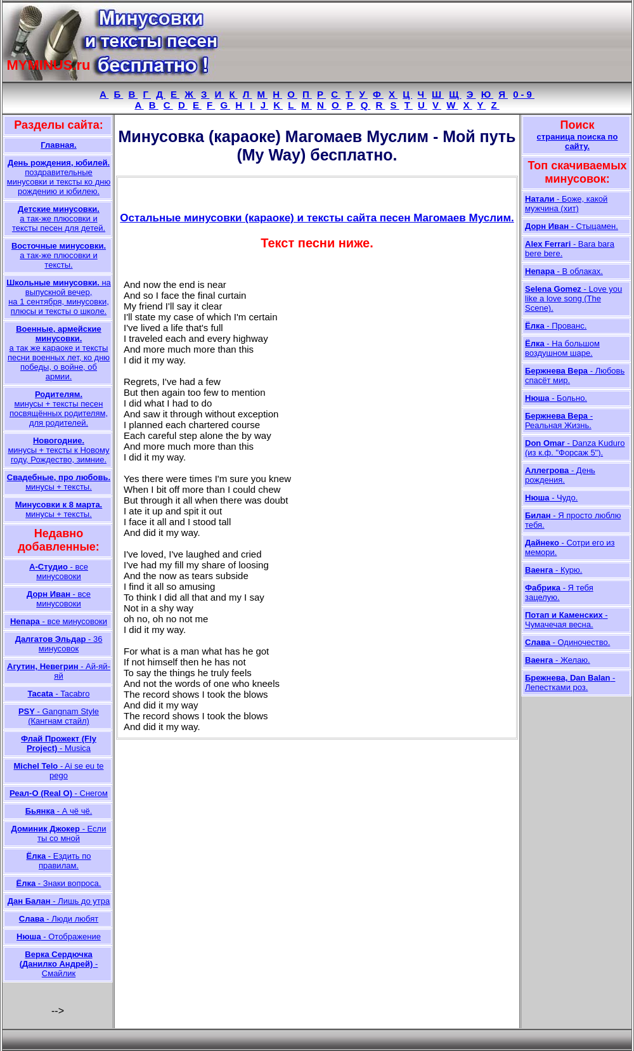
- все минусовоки (58, 571)
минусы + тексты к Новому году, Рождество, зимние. (58, 450)
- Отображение (58, 936)
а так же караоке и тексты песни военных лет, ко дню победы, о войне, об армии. (59, 352)
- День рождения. (560, 475)
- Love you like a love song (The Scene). (573, 298)
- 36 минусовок (59, 643)
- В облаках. (564, 271)
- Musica (58, 743)
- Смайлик (59, 964)
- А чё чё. (59, 811)
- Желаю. (557, 660)
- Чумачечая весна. (566, 619)
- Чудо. (551, 497)
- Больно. (556, 398)
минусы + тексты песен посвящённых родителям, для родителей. (59, 408)
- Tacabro (59, 693)
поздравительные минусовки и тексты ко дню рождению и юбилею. (58, 177)
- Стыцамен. (571, 226)
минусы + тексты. (58, 482)
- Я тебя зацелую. (559, 592)
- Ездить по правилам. (58, 860)
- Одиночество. (567, 642)
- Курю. (553, 570)
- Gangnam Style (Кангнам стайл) (58, 716)
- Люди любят (58, 919)
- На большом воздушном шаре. (562, 348)
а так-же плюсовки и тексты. (58, 255)
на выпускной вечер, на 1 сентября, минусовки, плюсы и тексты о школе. (58, 297)
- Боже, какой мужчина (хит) (566, 203)
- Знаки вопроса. (58, 883)
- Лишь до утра (59, 901)
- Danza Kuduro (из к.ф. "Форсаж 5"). (575, 447)
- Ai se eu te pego (58, 770)
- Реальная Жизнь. (559, 420)
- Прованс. (555, 325)
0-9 (523, 94)
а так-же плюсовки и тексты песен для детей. (58, 218)
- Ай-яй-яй (58, 671)
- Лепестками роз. (570, 682)
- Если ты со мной (59, 833)
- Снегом (59, 793)
